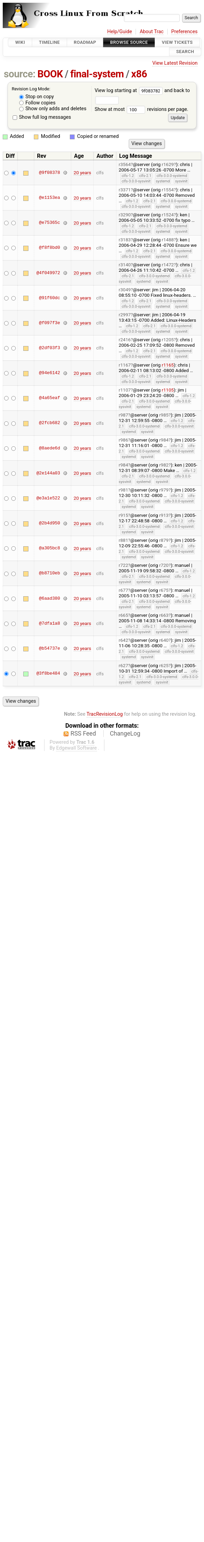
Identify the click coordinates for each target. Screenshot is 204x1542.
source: (20, 74)
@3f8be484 (48, 674)
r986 (123, 440)
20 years (82, 172)
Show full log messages (42, 117)
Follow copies (37, 103)
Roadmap (85, 42)
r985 (164, 415)
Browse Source (129, 42)
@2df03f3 (49, 348)
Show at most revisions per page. (141, 109)
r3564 (125, 164)
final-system (97, 74)
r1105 (168, 390)
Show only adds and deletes (53, 109)
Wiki (20, 42)
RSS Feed (83, 733)
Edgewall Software (76, 748)
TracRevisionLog (105, 714)
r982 (164, 465)
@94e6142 (49, 373)
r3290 (125, 214)
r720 (164, 565)
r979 (164, 490)
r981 (123, 490)
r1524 (168, 214)
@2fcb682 (49, 423)
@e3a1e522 (48, 498)
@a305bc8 (49, 548)
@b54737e (49, 648)
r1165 (168, 365)
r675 (164, 590)
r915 (123, 515)
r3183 (125, 239)
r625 (164, 665)
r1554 (168, 189)
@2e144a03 (48, 473)
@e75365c (49, 223)
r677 (123, 590)
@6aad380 (49, 598)
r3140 (125, 264)
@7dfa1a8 (49, 623)
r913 (164, 515)
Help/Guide (119, 32)
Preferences (184, 32)
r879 (164, 540)
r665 (123, 615)
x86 (139, 74)
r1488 (168, 239)
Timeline (49, 42)
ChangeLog (125, 733)
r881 (123, 540)
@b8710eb (49, 573)
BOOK (50, 74)
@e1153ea (49, 198)
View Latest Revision (174, 63)
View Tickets (177, 42)
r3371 (125, 189)
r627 (123, 665)
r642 (123, 640)
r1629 (168, 164)
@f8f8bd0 (49, 248)
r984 (164, 440)
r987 (123, 415)
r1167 (125, 365)
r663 (164, 615)
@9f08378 (49, 172)
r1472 (168, 264)
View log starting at (129, 90)
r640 (164, 640)
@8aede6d (49, 448)
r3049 (125, 289)
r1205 (168, 339)
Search (185, 51)
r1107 (125, 390)
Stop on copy (36, 97)
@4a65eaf (49, 398)
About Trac (152, 32)
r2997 (125, 314)
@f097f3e (49, 323)
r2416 (125, 339)
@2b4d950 (49, 523)
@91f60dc (49, 298)
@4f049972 (48, 273)
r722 (123, 565)
